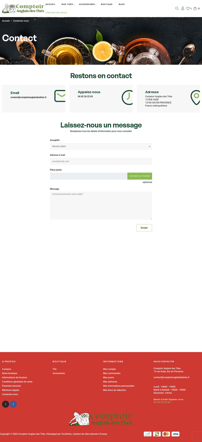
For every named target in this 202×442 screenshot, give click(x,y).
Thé (54, 369)
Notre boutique (9, 373)
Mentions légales (10, 390)
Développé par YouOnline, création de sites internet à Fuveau (76, 434)
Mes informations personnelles (118, 386)
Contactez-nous (10, 394)
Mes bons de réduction (114, 390)
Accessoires (59, 373)
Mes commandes (111, 373)
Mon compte (109, 369)
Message (54, 189)
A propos (6, 369)
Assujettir (55, 140)
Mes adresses (110, 381)
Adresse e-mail (57, 155)
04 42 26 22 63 (85, 96)
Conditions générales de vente (17, 381)
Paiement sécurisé (11, 386)
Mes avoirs (108, 377)
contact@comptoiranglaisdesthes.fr (29, 97)
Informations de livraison (14, 377)
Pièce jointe (56, 170)
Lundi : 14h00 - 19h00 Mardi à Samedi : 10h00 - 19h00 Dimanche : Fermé (170, 389)
